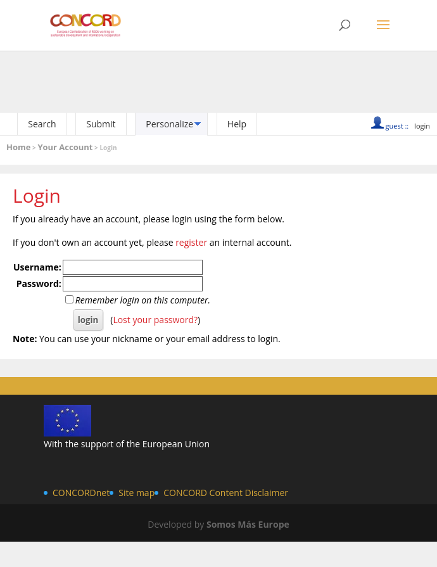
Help (236, 124)
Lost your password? (155, 320)
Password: (38, 283)
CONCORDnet (81, 493)
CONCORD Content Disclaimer (225, 493)
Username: (37, 267)
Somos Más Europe (247, 524)
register (191, 242)
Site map (136, 493)
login (422, 126)
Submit (100, 124)
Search (42, 124)
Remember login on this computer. (142, 300)
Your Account (64, 147)
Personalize (169, 124)
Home (18, 147)
